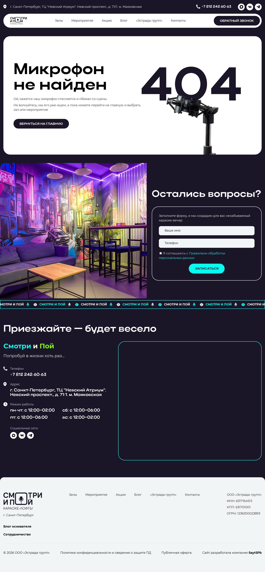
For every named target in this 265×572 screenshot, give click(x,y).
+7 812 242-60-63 (216, 6)
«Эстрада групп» (149, 20)
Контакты (178, 20)
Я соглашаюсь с (175, 253)
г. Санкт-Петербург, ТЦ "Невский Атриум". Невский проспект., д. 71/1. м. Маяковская (76, 7)
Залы (59, 20)
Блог (124, 20)
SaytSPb (255, 553)
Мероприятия (82, 20)
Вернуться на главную (41, 124)
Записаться (207, 268)
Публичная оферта (177, 553)
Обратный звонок (237, 21)
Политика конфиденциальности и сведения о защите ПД (105, 553)
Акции (107, 20)
